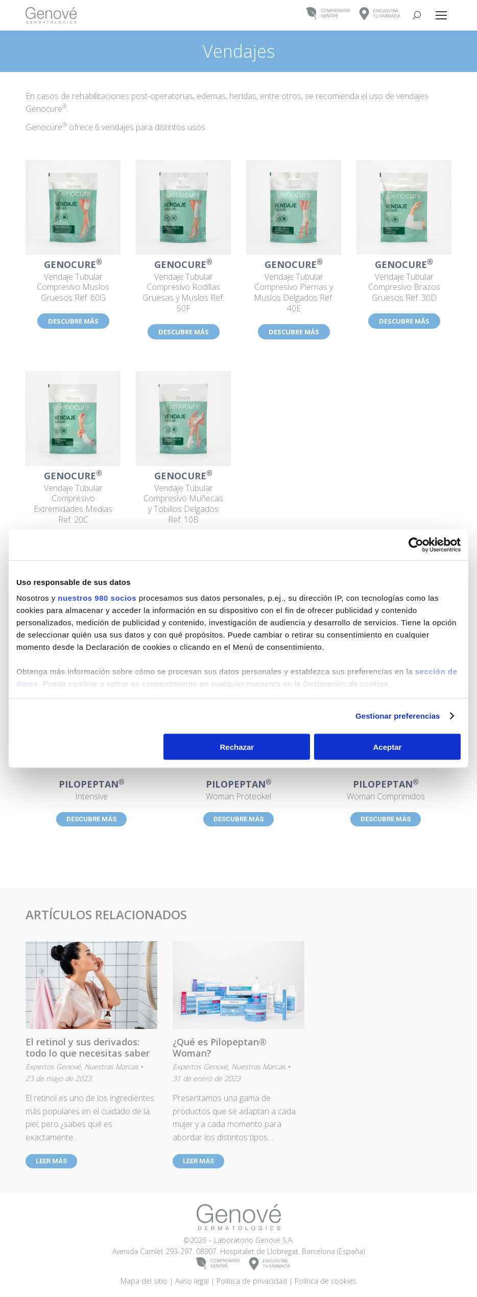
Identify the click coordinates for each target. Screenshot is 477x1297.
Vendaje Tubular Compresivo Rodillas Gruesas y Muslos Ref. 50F (183, 287)
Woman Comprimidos (386, 790)
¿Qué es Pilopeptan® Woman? (220, 1047)
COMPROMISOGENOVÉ (328, 14)
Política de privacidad (252, 1281)
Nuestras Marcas (111, 1066)
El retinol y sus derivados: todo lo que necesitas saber (88, 1047)
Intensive (91, 790)
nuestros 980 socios (97, 598)
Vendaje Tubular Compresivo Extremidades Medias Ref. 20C (73, 498)
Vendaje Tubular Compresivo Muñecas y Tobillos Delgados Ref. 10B (183, 498)
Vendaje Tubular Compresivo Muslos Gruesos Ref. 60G (73, 282)
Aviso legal (192, 1281)
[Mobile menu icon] (441, 15)
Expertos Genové (53, 1066)
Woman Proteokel (238, 790)
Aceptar (387, 746)
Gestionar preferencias (397, 716)
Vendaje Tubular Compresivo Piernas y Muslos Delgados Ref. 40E (293, 287)
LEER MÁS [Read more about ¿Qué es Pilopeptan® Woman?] (198, 1161)
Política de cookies (325, 1281)
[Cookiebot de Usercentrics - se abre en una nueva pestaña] (416, 544)
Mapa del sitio (144, 1281)
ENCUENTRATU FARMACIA (380, 14)
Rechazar (237, 746)
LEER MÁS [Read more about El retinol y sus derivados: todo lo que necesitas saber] (51, 1161)
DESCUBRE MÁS (73, 321)
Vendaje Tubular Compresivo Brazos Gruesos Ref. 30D (404, 282)
